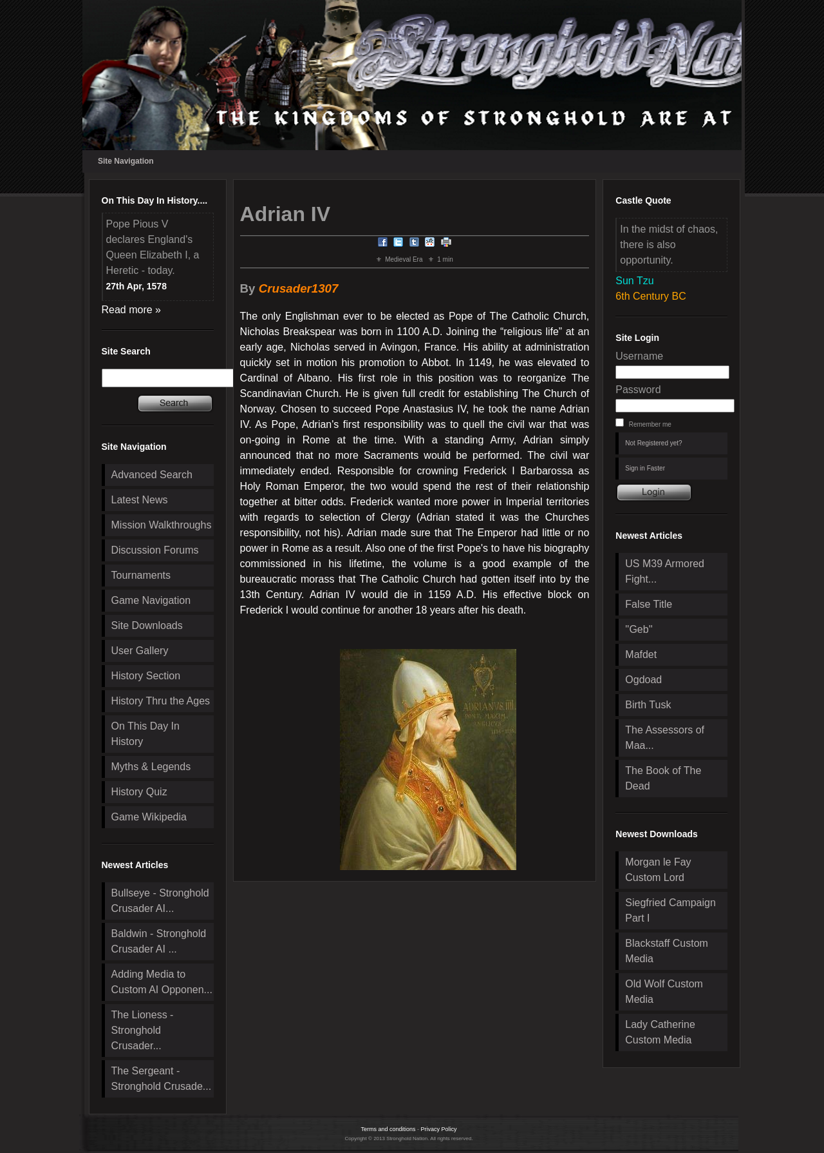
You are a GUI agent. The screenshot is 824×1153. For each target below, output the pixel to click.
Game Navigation (151, 600)
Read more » (132, 309)
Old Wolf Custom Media (664, 991)
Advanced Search (151, 474)
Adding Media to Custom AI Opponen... (161, 982)
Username (639, 356)
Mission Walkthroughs (161, 524)
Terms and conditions (387, 1129)
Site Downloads (147, 625)
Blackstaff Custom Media (666, 951)
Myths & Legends (151, 766)
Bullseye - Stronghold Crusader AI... (160, 900)
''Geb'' (638, 629)
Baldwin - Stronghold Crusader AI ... (159, 941)
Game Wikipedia (149, 816)
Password (637, 389)
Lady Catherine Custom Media (660, 1032)
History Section (146, 675)
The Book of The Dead (663, 778)
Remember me (650, 424)
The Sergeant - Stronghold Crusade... (161, 1078)
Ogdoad (643, 679)
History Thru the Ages (161, 700)
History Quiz (139, 791)
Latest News (139, 499)
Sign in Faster (645, 468)
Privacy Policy (439, 1129)
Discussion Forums (155, 550)
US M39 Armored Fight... (664, 571)
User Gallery (140, 650)
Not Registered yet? (653, 443)
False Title (648, 604)
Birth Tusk (648, 704)
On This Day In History (145, 734)
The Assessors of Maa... (664, 737)
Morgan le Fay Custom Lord (658, 870)
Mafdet (641, 654)
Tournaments (141, 575)
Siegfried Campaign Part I (670, 910)
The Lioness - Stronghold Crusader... (142, 1030)
